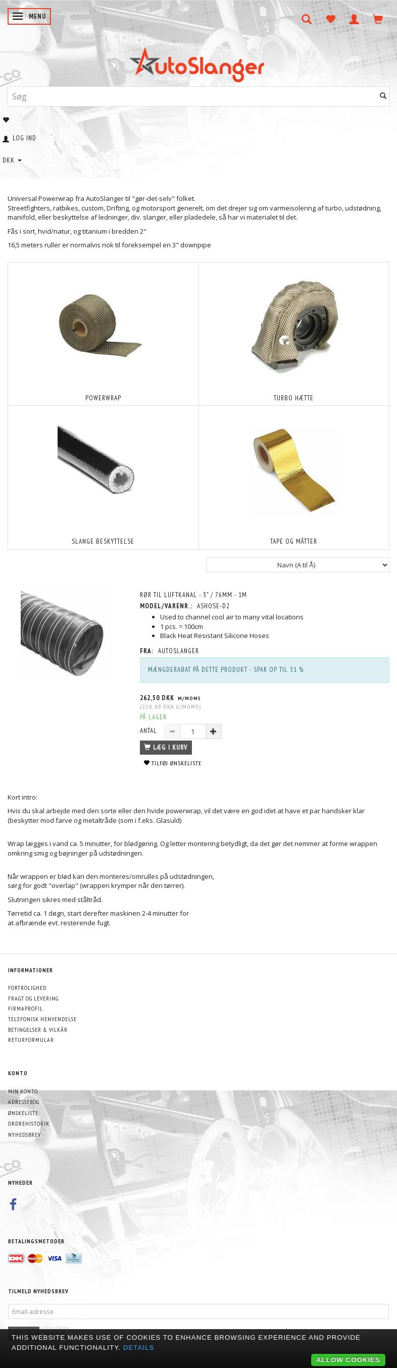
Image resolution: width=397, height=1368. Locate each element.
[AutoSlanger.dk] (198, 62)
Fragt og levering (33, 998)
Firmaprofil (25, 1008)
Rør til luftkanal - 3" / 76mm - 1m (193, 595)
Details (139, 1347)
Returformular (31, 1039)
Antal (149, 730)
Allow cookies (348, 1359)
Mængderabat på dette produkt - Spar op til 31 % (226, 669)
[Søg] (383, 96)
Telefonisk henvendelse (42, 1019)
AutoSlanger (178, 651)
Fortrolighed (27, 987)
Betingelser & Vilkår (38, 1029)
